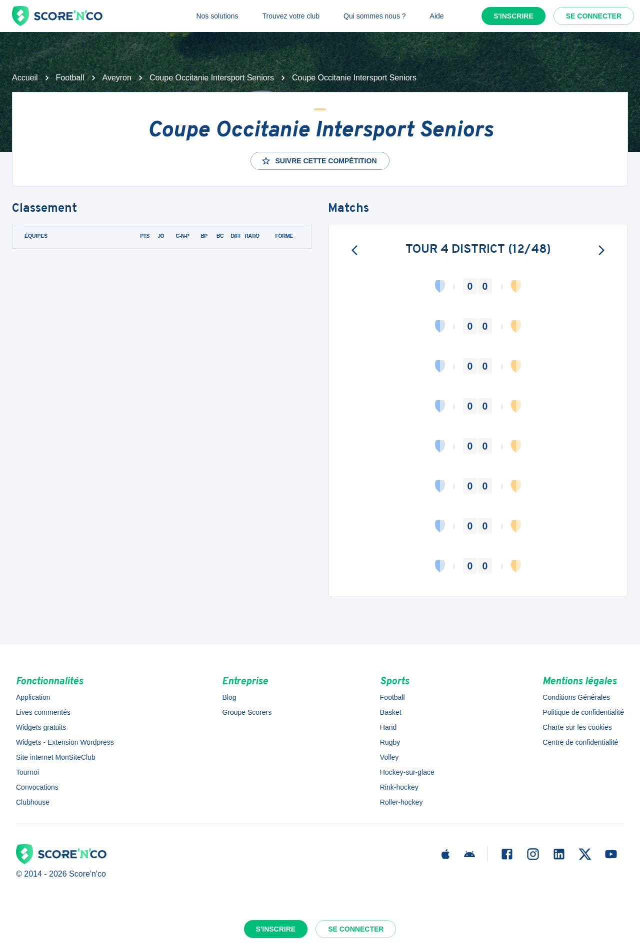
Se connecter (594, 16)
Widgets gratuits (41, 727)
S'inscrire (514, 16)
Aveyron (117, 77)
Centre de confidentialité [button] (580, 742)
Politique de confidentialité (583, 712)
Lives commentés (43, 712)
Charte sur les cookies (577, 727)
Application (33, 697)
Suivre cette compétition (318, 161)
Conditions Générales (576, 697)
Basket (391, 712)
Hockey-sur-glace (407, 772)
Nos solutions (217, 16)
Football (70, 77)
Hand (388, 727)
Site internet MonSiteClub (56, 757)
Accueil (25, 77)
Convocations (37, 787)
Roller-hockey (401, 802)
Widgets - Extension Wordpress (65, 742)
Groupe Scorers (247, 712)
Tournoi (27, 772)
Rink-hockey (399, 787)
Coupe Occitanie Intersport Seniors (212, 77)
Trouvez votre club (291, 16)
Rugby (390, 742)
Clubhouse (33, 802)
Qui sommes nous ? (375, 16)
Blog (229, 697)
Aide (437, 16)
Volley (389, 757)
